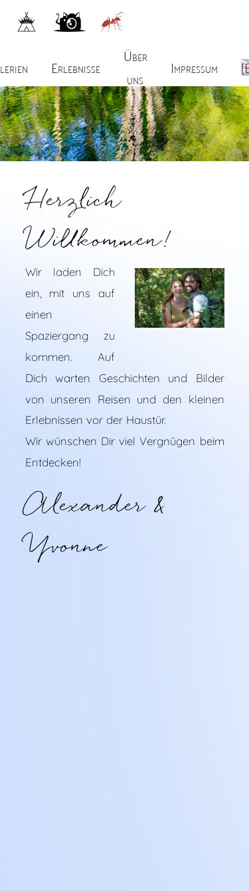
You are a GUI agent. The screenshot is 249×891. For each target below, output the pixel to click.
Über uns (135, 66)
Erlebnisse (75, 66)
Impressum (194, 66)
